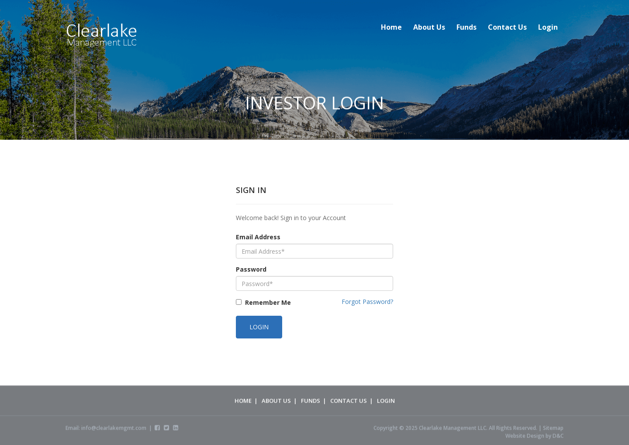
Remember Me (268, 302)
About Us (429, 27)
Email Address (258, 237)
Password (251, 269)
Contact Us (507, 27)
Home (391, 27)
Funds (466, 27)
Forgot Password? (367, 301)
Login (548, 27)
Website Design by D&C (534, 437)
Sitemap (553, 429)
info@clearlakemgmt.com (113, 429)
